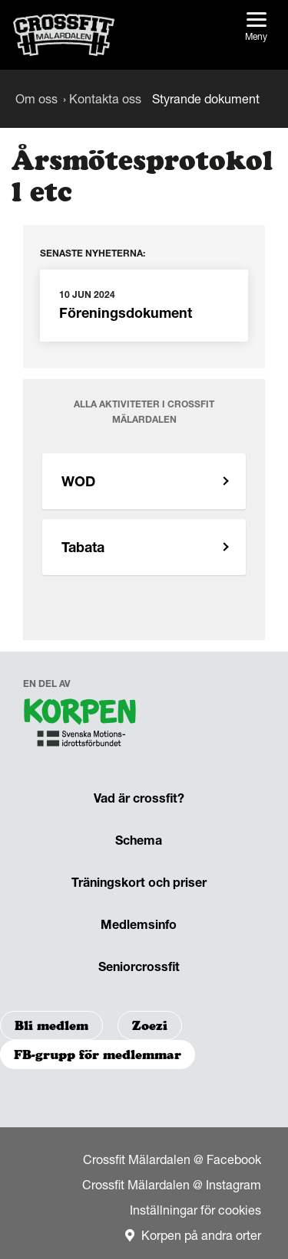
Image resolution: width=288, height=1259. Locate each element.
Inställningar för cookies (195, 1210)
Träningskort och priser (139, 882)
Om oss (36, 98)
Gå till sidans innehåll (0, 0)
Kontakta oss (105, 98)
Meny (256, 27)
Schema (138, 840)
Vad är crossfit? (139, 798)
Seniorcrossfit (139, 966)
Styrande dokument (206, 98)
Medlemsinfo (139, 924)
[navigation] (80, 726)
